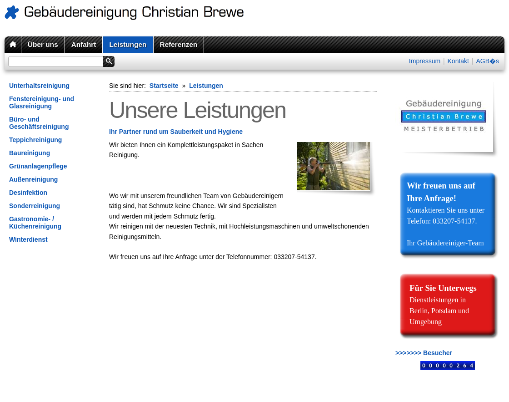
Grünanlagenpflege (38, 166)
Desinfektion (28, 192)
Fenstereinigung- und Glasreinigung (41, 102)
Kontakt (458, 61)
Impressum (424, 61)
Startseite (164, 85)
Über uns (43, 44)
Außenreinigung (33, 179)
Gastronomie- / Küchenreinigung (35, 222)
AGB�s (487, 61)
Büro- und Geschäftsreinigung (39, 123)
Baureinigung (29, 153)
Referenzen (179, 44)
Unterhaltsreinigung (39, 85)
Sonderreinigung (34, 205)
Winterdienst (28, 239)
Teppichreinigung (35, 139)
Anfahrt (83, 44)
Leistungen (127, 44)
